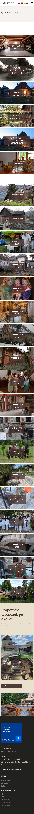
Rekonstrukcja (17, 140)
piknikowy (17, 164)
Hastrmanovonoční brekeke (17, 499)
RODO (3, 786)
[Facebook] (5, 794)
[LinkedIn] (5, 800)
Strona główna (6, 780)
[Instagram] (6, 803)
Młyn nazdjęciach (17, 70)
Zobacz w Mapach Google (11, 769)
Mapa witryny (5, 783)
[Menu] (32, 3)
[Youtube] (5, 797)
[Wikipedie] (6, 805)
